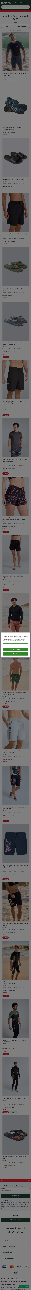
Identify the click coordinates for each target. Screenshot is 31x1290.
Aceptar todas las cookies (15, 653)
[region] (15, 644)
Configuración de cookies (15, 645)
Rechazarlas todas (15, 649)
